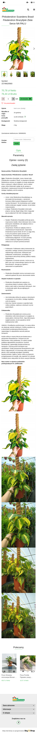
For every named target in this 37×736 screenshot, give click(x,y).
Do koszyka (26, 99)
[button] (33, 2)
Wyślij (16, 143)
